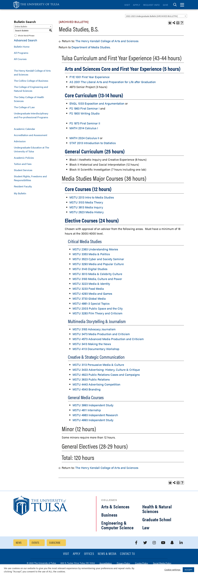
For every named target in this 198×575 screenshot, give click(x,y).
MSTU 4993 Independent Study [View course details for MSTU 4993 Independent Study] (93, 420)
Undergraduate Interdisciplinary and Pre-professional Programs (31, 115)
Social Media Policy (162, 563)
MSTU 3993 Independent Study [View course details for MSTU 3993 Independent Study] (93, 405)
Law (145, 527)
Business (109, 514)
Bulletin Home (21, 46)
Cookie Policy (141, 563)
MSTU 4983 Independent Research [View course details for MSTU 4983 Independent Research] (95, 415)
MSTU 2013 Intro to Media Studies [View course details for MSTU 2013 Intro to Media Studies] (91, 197)
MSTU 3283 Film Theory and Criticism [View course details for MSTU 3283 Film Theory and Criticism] (97, 313)
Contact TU (127, 554)
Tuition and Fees (23, 164)
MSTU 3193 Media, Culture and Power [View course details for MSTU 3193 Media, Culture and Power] (97, 279)
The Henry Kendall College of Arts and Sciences (32, 72)
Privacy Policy (123, 563)
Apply (136, 4)
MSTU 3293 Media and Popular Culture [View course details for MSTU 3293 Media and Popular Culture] (98, 264)
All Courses (20, 59)
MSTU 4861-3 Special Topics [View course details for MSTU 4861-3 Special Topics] (91, 303)
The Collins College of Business (31, 80)
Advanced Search (25, 40)
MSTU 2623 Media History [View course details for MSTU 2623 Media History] (86, 212)
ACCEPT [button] (188, 569)
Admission (20, 141)
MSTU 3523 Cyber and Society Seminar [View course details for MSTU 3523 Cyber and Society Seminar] (98, 259)
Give (165, 4)
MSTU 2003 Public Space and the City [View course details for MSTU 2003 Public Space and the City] (98, 308)
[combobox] (156, 16)
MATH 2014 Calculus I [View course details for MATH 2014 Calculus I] (83, 128)
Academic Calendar (24, 129)
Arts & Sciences (115, 506)
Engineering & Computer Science (117, 525)
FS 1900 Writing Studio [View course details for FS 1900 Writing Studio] (84, 113)
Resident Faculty (23, 186)
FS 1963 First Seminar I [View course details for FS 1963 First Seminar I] (84, 108)
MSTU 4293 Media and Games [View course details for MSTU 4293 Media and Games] (92, 293)
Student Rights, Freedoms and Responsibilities (30, 178)
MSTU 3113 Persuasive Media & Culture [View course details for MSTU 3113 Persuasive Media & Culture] (98, 365)
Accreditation (105, 563)
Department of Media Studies (90, 47)
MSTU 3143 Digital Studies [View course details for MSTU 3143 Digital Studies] (90, 269)
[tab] (175, 4)
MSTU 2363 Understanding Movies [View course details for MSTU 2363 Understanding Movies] (95, 249)
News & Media (107, 554)
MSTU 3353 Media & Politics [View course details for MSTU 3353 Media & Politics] (91, 254)
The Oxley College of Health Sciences (29, 99)
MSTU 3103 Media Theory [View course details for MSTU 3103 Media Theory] (86, 202)
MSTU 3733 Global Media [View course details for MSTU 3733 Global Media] (89, 298)
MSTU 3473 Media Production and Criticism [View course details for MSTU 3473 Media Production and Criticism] (101, 334)
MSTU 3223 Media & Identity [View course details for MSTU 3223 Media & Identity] (91, 284)
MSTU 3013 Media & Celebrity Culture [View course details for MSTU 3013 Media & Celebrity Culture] (97, 274)
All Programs (21, 53)
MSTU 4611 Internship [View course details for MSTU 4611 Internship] (87, 410)
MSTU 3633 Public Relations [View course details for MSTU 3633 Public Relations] (91, 379)
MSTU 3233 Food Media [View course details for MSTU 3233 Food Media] (88, 288)
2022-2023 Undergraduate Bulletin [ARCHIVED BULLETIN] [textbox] (152, 16)
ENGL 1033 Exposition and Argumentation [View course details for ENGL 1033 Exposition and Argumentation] (96, 103)
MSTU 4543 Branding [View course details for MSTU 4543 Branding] (87, 389)
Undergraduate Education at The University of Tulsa (31, 149)
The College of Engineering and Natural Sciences (31, 89)
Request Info (151, 4)
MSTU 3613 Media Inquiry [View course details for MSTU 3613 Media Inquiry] (86, 207)
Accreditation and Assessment (30, 135)
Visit (127, 4)
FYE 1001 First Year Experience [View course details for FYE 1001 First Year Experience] (89, 77)
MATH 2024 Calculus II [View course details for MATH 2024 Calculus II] (84, 138)
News (19, 542)
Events (35, 542)
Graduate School (156, 519)
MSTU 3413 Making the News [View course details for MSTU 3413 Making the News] (92, 344)
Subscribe (54, 542)
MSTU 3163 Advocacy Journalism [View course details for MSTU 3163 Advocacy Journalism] (94, 329)
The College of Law (24, 107)
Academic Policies (24, 157)
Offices (89, 554)
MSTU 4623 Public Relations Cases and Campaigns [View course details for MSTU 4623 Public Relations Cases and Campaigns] (106, 374)
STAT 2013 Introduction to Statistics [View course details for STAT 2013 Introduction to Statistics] (92, 143)
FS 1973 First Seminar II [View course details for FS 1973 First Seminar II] (84, 123)
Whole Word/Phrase (26, 35)
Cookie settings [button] (172, 569)
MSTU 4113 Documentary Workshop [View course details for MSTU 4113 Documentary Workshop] (96, 349)
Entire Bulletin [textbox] (21, 26)
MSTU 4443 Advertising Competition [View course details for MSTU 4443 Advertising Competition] (96, 384)
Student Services (23, 170)
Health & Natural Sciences (157, 508)
